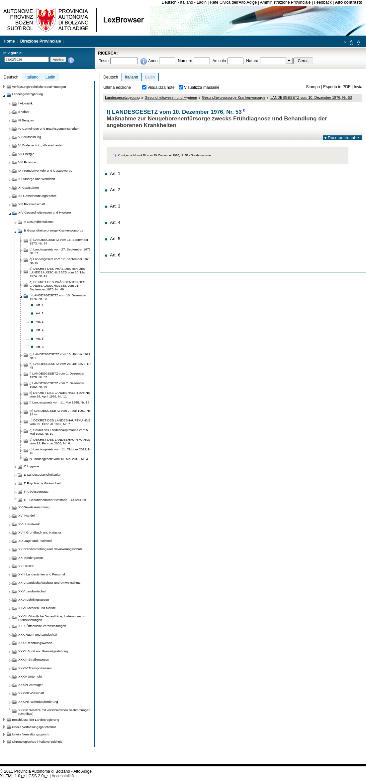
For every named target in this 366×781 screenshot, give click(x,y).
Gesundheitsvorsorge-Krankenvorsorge (233, 97)
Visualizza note (161, 87)
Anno (152, 61)
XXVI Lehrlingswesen (33, 599)
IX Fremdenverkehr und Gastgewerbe (45, 170)
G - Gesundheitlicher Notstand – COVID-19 (55, 500)
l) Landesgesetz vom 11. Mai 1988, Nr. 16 (59, 402)
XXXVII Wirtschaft (31, 693)
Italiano (186, 2)
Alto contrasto (348, 2)
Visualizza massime (202, 87)
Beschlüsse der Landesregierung (35, 719)
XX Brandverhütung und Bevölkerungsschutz (50, 549)
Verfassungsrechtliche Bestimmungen (39, 86)
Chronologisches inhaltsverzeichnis (37, 741)
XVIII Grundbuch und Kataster (39, 532)
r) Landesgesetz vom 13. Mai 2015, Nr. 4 (59, 459)
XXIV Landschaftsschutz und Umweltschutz (49, 582)
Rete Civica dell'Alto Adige (233, 2)
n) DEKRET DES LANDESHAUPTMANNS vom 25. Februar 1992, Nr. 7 (60, 422)
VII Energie (26, 154)
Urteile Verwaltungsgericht (30, 734)
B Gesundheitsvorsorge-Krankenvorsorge (53, 230)
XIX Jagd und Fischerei (34, 541)
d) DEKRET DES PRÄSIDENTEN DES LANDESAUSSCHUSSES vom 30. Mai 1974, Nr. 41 (57, 272)
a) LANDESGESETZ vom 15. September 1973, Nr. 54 (59, 241)
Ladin (202, 2)
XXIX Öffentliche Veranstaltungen (42, 626)
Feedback (322, 2)
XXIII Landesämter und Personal (41, 574)
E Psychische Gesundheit (42, 483)
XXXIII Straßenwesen (33, 659)
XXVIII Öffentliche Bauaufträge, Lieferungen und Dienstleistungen (52, 618)
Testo (104, 61)
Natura (252, 61)
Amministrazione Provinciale (285, 2)
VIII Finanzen (27, 162)
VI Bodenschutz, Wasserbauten (40, 145)
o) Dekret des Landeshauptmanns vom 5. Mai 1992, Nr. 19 (59, 431)
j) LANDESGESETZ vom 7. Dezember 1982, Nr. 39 (57, 385)
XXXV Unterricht (30, 676)
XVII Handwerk (29, 524)
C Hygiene (31, 466)
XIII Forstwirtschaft (31, 204)
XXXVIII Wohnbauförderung (38, 701)
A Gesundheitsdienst (38, 222)
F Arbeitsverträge (36, 491)
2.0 (36, 776)
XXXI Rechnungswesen (35, 643)
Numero (185, 61)
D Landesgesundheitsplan (42, 474)
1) (244, 110)
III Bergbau (26, 120)
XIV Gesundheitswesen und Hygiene (44, 212)
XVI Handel (26, 515)
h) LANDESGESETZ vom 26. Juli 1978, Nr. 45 (60, 365)
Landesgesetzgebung (122, 97)
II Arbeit (23, 111)
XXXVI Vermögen (31, 685)
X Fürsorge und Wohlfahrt (36, 179)
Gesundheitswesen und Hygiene (171, 97)
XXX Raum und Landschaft (37, 634)
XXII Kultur (26, 566)
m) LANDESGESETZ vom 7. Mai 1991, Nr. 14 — (60, 412)
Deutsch (169, 2)
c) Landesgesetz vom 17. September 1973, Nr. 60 (60, 260)
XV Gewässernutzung (33, 507)
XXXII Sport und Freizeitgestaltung (43, 651)
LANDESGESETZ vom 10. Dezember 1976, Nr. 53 (311, 97)
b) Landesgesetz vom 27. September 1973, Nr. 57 (60, 251)
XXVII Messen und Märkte (37, 608)
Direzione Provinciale (40, 41)
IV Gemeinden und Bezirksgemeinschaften (48, 128)
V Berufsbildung (29, 137)
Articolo (219, 61)
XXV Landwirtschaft (32, 591)
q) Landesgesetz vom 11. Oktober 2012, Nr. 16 (61, 451)
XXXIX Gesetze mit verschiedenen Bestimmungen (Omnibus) (54, 711)
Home (9, 41)
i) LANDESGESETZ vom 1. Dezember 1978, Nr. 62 (57, 375)
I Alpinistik (25, 103)
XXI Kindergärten (30, 557)
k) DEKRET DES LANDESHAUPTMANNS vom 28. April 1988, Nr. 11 (60, 394)
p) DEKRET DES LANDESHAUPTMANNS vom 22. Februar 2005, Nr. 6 (60, 441)
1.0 (10, 776)
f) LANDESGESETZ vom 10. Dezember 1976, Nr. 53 (58, 297)
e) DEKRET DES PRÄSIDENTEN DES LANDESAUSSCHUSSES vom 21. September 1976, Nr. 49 (57, 285)
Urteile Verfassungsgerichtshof (34, 727)
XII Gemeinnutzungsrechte (37, 196)
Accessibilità (62, 776)
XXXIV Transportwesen (34, 668)
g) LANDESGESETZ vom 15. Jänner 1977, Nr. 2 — (60, 356)
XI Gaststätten (28, 187)
